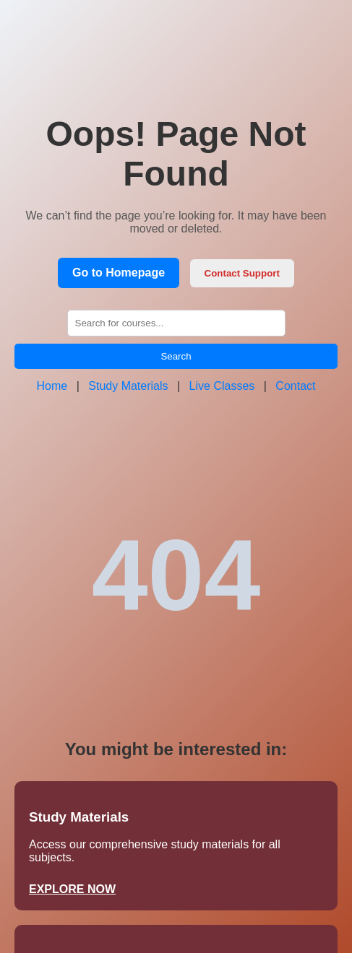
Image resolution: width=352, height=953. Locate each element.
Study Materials (128, 386)
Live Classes (222, 386)
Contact (295, 386)
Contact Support (242, 273)
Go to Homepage (118, 272)
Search (175, 356)
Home (52, 386)
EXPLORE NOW (72, 889)
